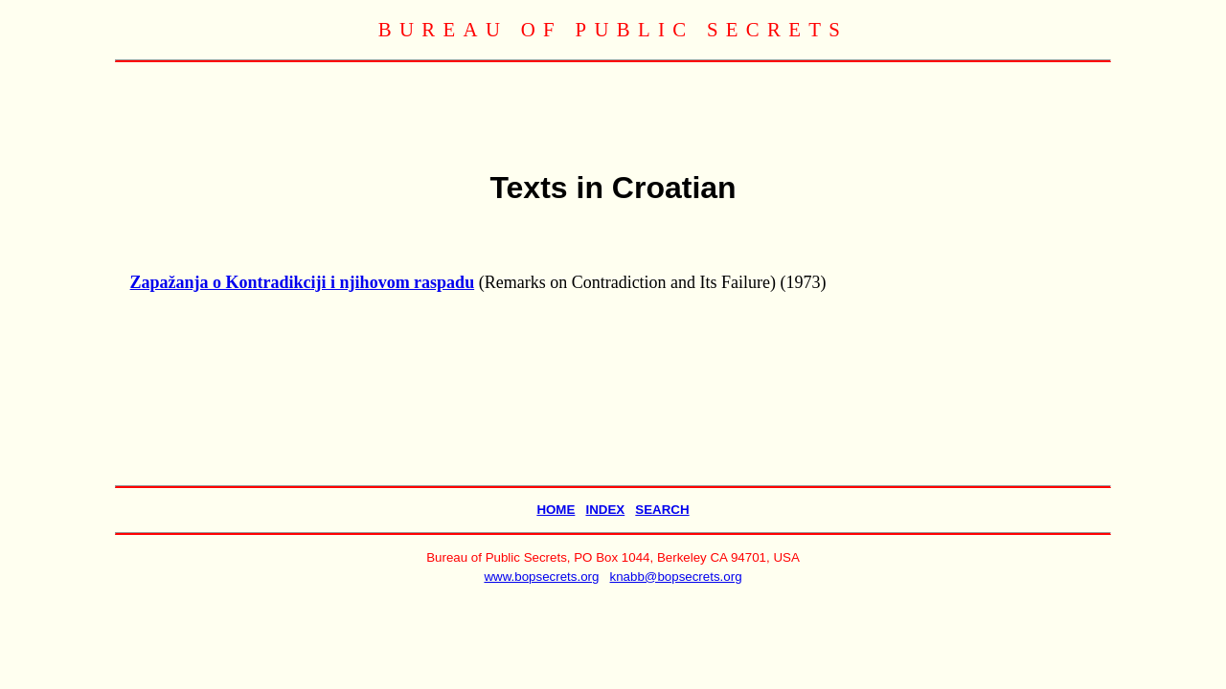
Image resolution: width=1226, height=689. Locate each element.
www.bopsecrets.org (541, 576)
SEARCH (662, 509)
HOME (555, 509)
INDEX (604, 509)
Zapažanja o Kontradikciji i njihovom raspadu (302, 282)
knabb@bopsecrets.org (676, 576)
